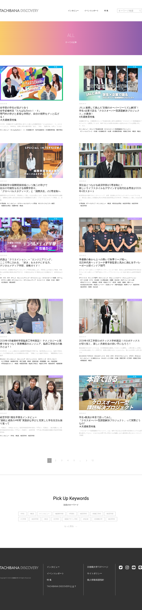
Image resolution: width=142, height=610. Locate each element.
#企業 (109, 131)
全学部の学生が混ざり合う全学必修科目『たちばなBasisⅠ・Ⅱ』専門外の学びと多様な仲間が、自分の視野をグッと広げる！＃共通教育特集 (29, 113)
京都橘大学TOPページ (97, 567)
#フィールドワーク (86, 131)
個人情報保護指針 (95, 580)
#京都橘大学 (30, 130)
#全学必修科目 (39, 130)
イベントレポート (91, 11)
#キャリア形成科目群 (96, 129)
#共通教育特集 (50, 130)
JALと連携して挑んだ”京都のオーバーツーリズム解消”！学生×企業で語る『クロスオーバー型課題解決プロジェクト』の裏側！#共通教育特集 (109, 112)
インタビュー (73, 11)
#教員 (134, 131)
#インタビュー (4, 130)
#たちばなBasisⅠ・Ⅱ (18, 130)
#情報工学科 (127, 131)
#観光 (139, 131)
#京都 (95, 131)
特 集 (106, 11)
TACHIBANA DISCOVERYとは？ (61, 586)
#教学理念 (59, 130)
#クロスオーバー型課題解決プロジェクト (117, 129)
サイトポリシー (94, 573)
